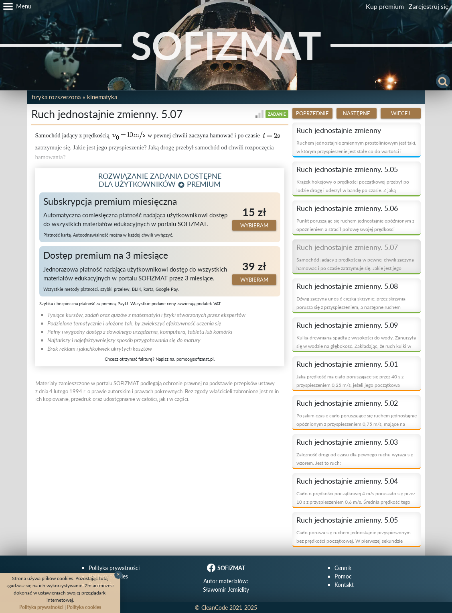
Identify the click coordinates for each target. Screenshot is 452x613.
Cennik (342, 567)
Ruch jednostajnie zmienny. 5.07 (347, 247)
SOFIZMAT (226, 45)
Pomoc (343, 576)
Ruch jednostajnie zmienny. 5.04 (347, 480)
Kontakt (344, 584)
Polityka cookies (84, 607)
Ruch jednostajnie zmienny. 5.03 (347, 441)
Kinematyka (102, 96)
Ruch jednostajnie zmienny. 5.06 (347, 208)
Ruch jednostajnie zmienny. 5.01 (347, 364)
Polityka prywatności (114, 567)
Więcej (400, 113)
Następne (356, 113)
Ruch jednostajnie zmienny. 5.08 (347, 286)
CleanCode (214, 607)
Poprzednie (312, 113)
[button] (15, 6)
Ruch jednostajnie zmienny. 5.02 (347, 402)
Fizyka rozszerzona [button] (56, 96)
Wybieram (254, 225)
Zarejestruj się (428, 6)
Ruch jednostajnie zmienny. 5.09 (347, 325)
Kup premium (385, 6)
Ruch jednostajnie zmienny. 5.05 (347, 169)
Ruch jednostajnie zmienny (338, 130)
